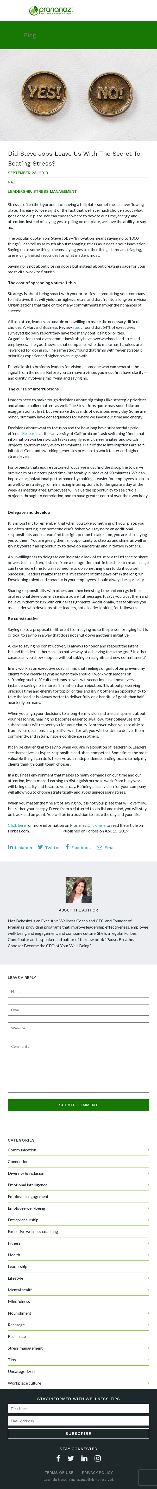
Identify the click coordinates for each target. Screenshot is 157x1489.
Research (30, 433)
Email (106, 847)
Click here (17, 825)
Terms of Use (59, 1472)
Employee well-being (26, 1208)
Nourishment (19, 1312)
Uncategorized (21, 1371)
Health (14, 1254)
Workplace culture (24, 1382)
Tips (12, 1359)
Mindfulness (19, 1301)
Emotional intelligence (27, 1184)
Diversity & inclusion (26, 1173)
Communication (22, 1149)
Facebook (78, 847)
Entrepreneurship (23, 1219)
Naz (12, 182)
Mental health (20, 1289)
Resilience (17, 1336)
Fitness (14, 1243)
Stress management (55, 191)
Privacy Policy (97, 1472)
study (78, 327)
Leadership (19, 191)
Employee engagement (28, 1196)
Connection (18, 1161)
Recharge (16, 1324)
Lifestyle (15, 1278)
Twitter (49, 847)
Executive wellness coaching (33, 1231)
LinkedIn (20, 847)
